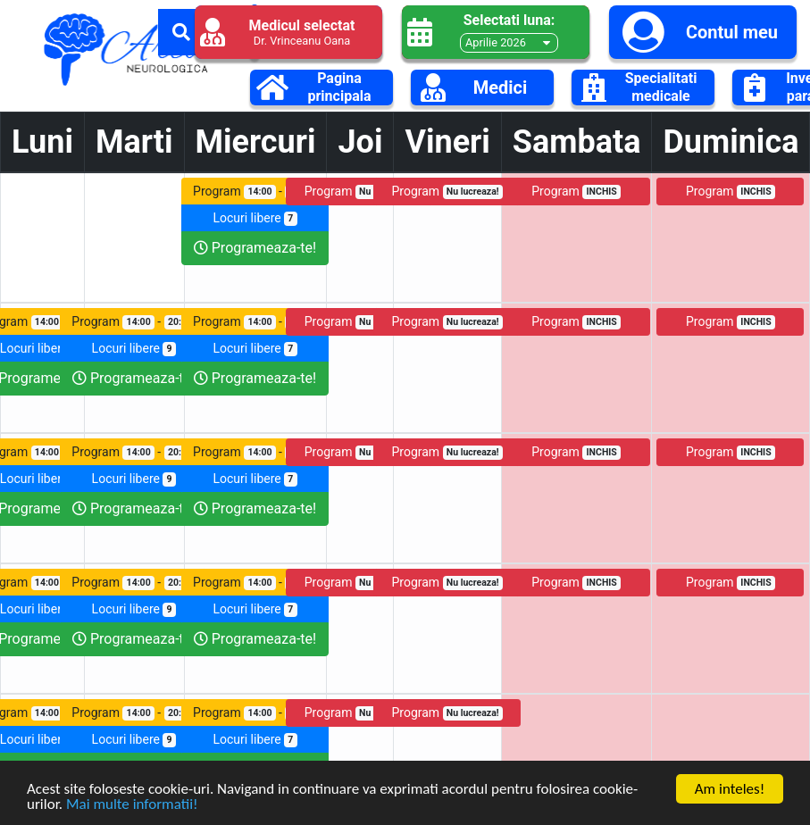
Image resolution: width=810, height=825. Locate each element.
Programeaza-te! (255, 247)
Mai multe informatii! (132, 805)
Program (360, 191)
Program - (255, 191)
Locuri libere (254, 218)
